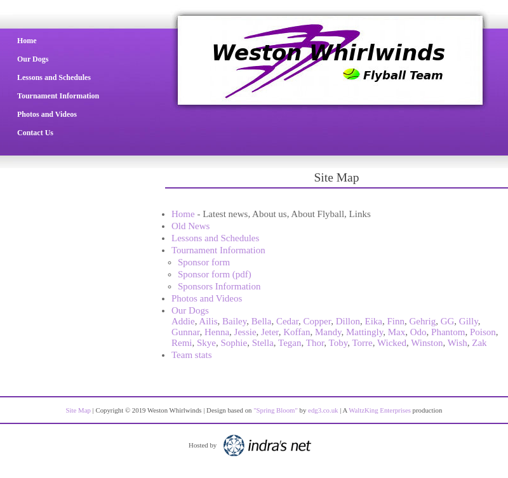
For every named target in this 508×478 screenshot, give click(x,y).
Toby (338, 343)
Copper (317, 321)
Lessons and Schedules (54, 77)
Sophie (234, 343)
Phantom (448, 332)
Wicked (391, 343)
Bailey (234, 321)
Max (397, 332)
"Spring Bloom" (275, 410)
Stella (263, 343)
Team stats (191, 355)
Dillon (348, 321)
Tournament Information (58, 95)
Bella (261, 321)
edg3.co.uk (323, 410)
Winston (427, 343)
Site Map (78, 410)
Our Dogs (32, 59)
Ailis (208, 321)
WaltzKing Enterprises (380, 410)
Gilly (468, 321)
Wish (457, 343)
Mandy (328, 332)
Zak (479, 343)
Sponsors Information (219, 286)
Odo (418, 332)
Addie (183, 321)
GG (448, 321)
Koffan (296, 332)
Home (27, 40)
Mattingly (364, 332)
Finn (396, 321)
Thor (315, 343)
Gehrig (423, 321)
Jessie (245, 332)
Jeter (270, 332)
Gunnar (185, 332)
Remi (181, 343)
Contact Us (35, 132)
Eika (374, 321)
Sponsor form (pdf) (214, 274)
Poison (483, 332)
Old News (190, 226)
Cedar (287, 321)
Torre (362, 343)
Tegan (289, 343)
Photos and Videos (47, 114)
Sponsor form (204, 262)
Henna (216, 332)
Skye (206, 343)
